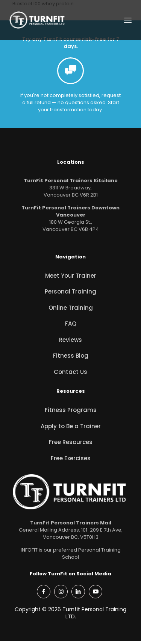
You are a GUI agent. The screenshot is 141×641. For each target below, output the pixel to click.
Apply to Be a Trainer (71, 426)
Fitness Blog (70, 356)
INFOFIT (29, 549)
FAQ (70, 323)
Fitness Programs (71, 410)
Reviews (70, 340)
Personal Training (70, 291)
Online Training (71, 308)
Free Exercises (71, 458)
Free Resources (70, 442)
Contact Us (70, 372)
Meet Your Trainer (70, 276)
